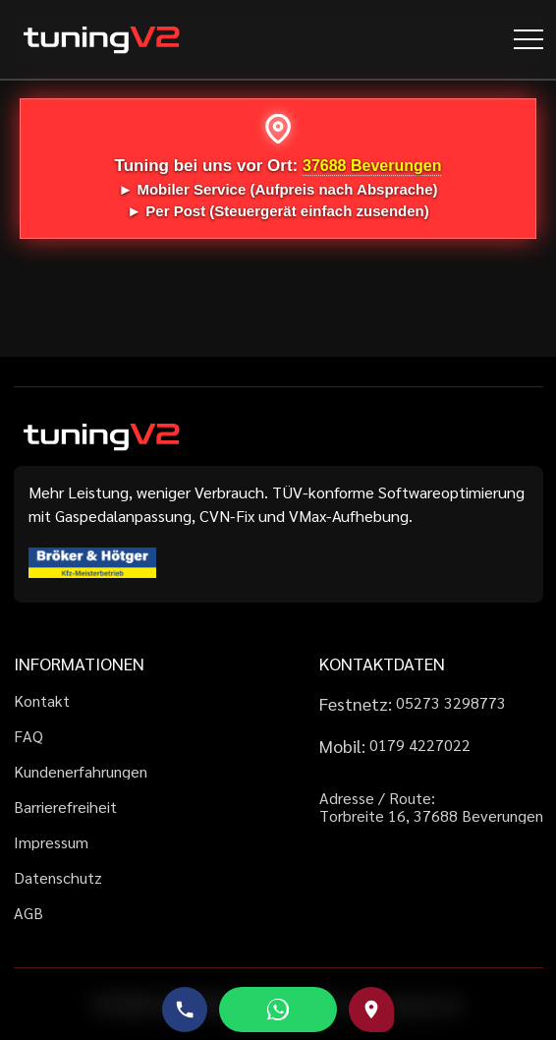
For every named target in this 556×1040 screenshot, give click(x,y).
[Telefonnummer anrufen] (184, 1009)
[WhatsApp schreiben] (278, 1009)
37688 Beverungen (372, 165)
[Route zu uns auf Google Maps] (371, 1009)
